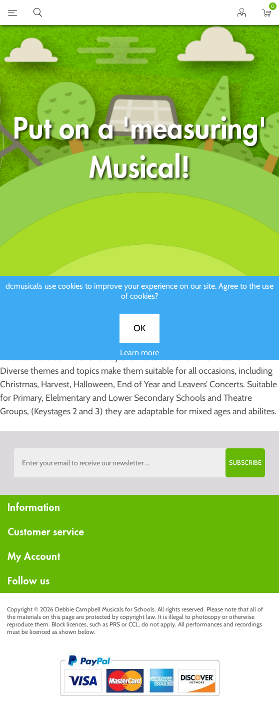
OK (140, 336)
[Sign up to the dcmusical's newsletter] (139, 462)
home (127, 12)
